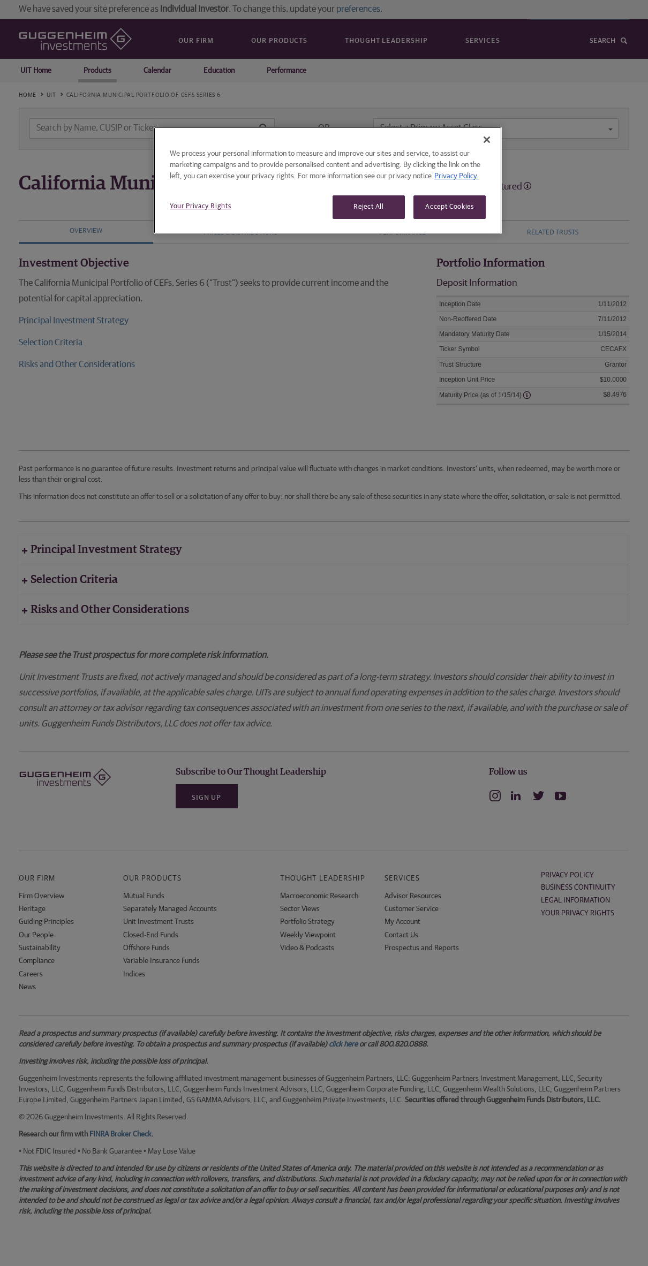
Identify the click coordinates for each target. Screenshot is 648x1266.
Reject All (368, 206)
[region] (328, 180)
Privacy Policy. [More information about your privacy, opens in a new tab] (456, 176)
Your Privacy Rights (200, 206)
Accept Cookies (449, 206)
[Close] (487, 139)
